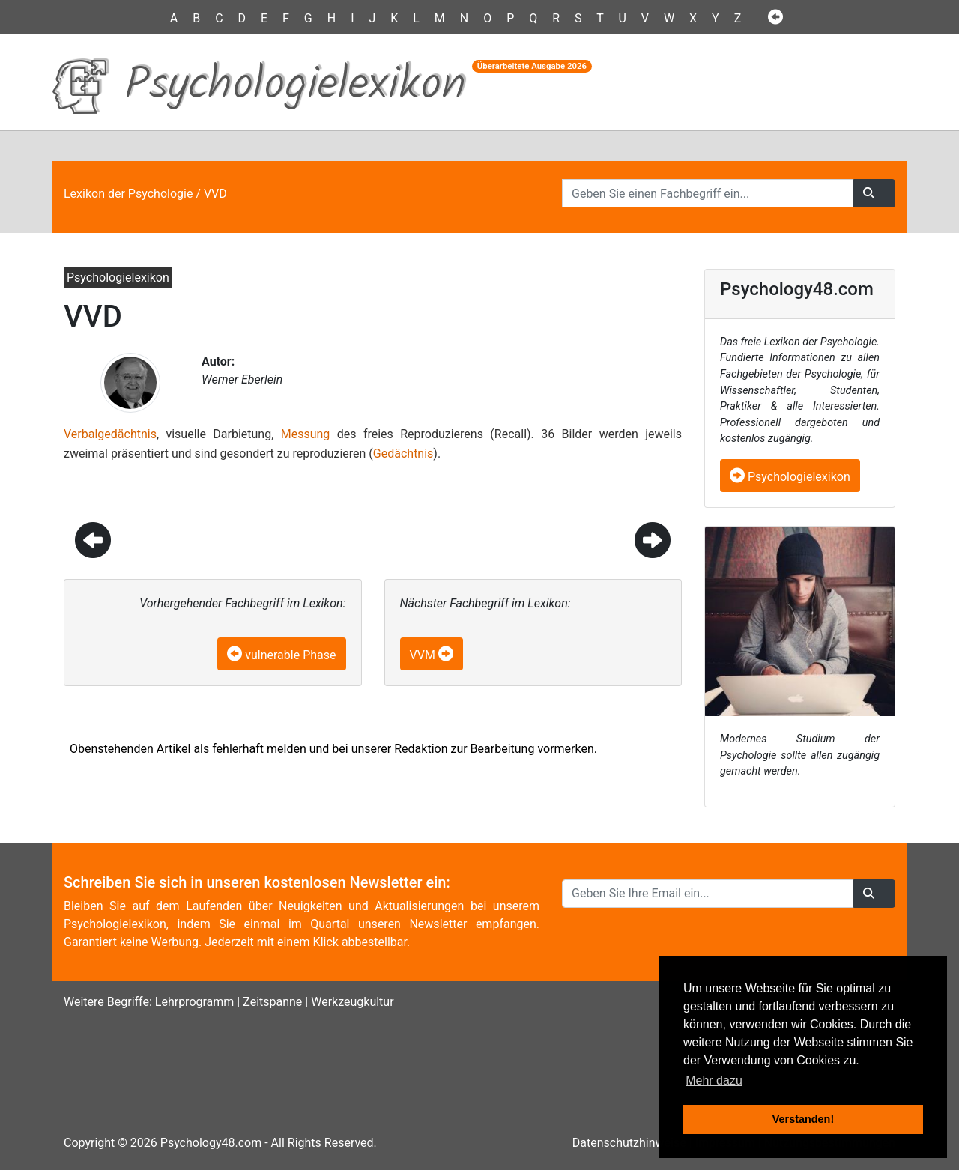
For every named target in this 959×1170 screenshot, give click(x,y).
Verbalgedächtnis (110, 434)
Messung (305, 434)
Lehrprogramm (195, 1002)
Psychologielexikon (790, 477)
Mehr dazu (714, 1080)
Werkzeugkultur (352, 1002)
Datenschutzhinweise (629, 1143)
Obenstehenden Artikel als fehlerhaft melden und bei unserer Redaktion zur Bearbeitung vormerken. (333, 749)
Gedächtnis (403, 453)
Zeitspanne (272, 1002)
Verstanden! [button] (803, 1119)
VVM (422, 655)
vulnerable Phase (290, 655)
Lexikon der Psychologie (128, 194)
